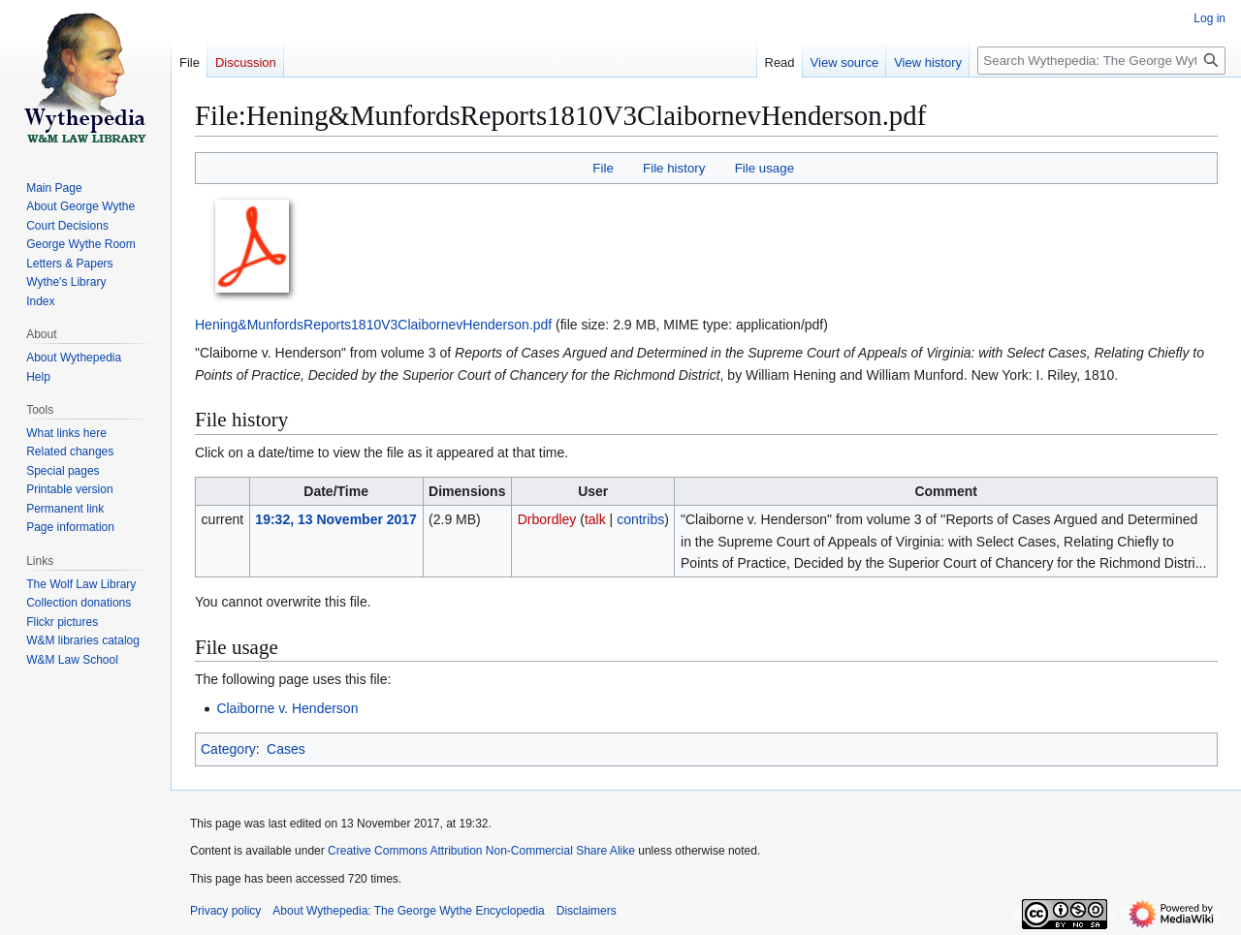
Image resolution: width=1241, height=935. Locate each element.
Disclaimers (587, 911)
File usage (764, 168)
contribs (640, 519)
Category (228, 749)
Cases (286, 749)
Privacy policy (225, 911)
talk (595, 519)
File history (674, 168)
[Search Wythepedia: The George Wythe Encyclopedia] (1101, 61)
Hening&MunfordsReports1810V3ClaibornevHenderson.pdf (373, 324)
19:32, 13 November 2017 (336, 519)
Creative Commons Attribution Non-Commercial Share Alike (481, 850)
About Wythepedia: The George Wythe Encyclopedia (408, 911)
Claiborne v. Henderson (287, 708)
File (602, 168)
